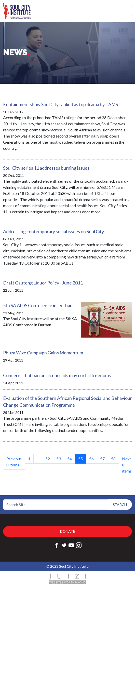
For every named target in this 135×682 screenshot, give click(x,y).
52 (47, 458)
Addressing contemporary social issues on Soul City (53, 231)
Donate (67, 531)
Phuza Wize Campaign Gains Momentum (43, 352)
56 (91, 458)
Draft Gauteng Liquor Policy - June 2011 (43, 283)
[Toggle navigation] (125, 11)
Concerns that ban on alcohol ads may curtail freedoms (57, 375)
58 (113, 458)
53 (58, 458)
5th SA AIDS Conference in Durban (38, 305)
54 (69, 458)
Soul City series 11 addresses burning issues (46, 168)
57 (102, 458)
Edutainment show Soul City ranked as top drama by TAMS (60, 104)
